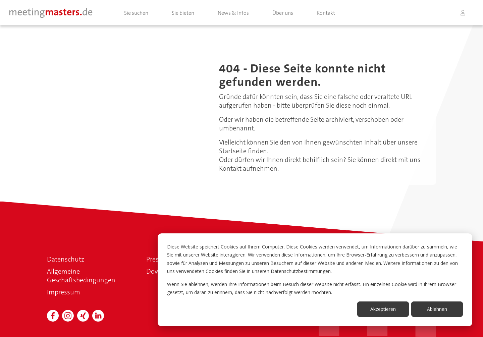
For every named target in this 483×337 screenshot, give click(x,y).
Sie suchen (136, 12)
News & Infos (233, 12)
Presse (155, 259)
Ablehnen (437, 309)
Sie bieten (183, 12)
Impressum (63, 292)
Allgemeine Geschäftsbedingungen (81, 275)
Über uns (282, 12)
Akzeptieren (383, 309)
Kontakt (326, 12)
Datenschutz (65, 259)
